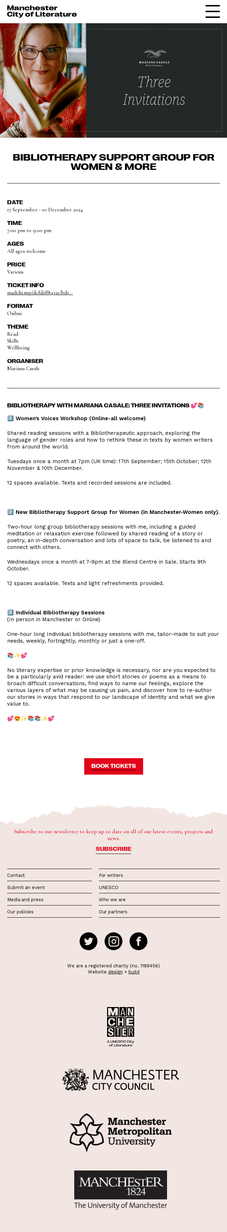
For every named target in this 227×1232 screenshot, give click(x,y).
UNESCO (108, 887)
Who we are (112, 899)
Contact (16, 875)
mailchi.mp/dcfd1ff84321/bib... (40, 292)
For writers (111, 875)
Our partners (113, 911)
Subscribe (113, 848)
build (134, 972)
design (115, 972)
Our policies (20, 911)
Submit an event (26, 887)
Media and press (25, 899)
